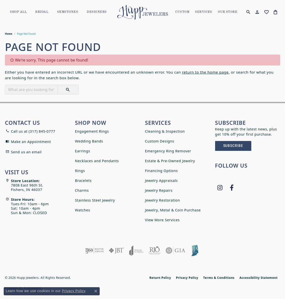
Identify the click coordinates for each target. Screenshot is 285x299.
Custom (182, 12)
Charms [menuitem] (82, 190)
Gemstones (67, 12)
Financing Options (161, 170)
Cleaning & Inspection (165, 131)
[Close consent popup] (95, 291)
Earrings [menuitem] (82, 151)
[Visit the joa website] (136, 250)
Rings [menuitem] (80, 170)
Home (8, 33)
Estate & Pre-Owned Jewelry (170, 160)
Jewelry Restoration (162, 200)
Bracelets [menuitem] (83, 180)
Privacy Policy (187, 278)
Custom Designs (159, 141)
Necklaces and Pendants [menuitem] (97, 160)
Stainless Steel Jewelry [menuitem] (95, 200)
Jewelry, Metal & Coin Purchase (173, 210)
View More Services (162, 220)
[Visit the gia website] (175, 250)
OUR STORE (227, 12)
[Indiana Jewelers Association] (195, 250)
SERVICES (203, 12)
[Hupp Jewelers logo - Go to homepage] (142, 12)
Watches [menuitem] (82, 210)
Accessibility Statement (258, 278)
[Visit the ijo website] (94, 250)
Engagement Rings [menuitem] (92, 131)
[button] (248, 12)
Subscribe (233, 145)
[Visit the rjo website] (154, 250)
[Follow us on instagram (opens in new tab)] (220, 188)
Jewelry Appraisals (161, 180)
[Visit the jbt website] (116, 250)
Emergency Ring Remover (168, 151)
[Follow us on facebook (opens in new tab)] (232, 188)
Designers (97, 12)
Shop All (18, 12)
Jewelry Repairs (159, 190)
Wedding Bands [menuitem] (89, 141)
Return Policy (160, 278)
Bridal (41, 12)
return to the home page (205, 72)
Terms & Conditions (219, 278)
